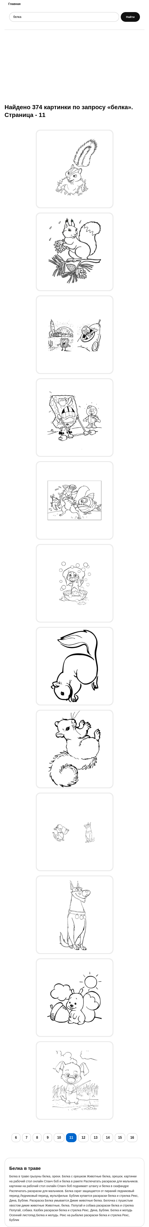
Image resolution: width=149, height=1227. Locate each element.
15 (120, 1137)
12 (83, 1137)
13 (96, 1137)
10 (59, 1137)
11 (71, 1137)
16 (132, 1137)
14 (108, 1137)
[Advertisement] (74, 66)
